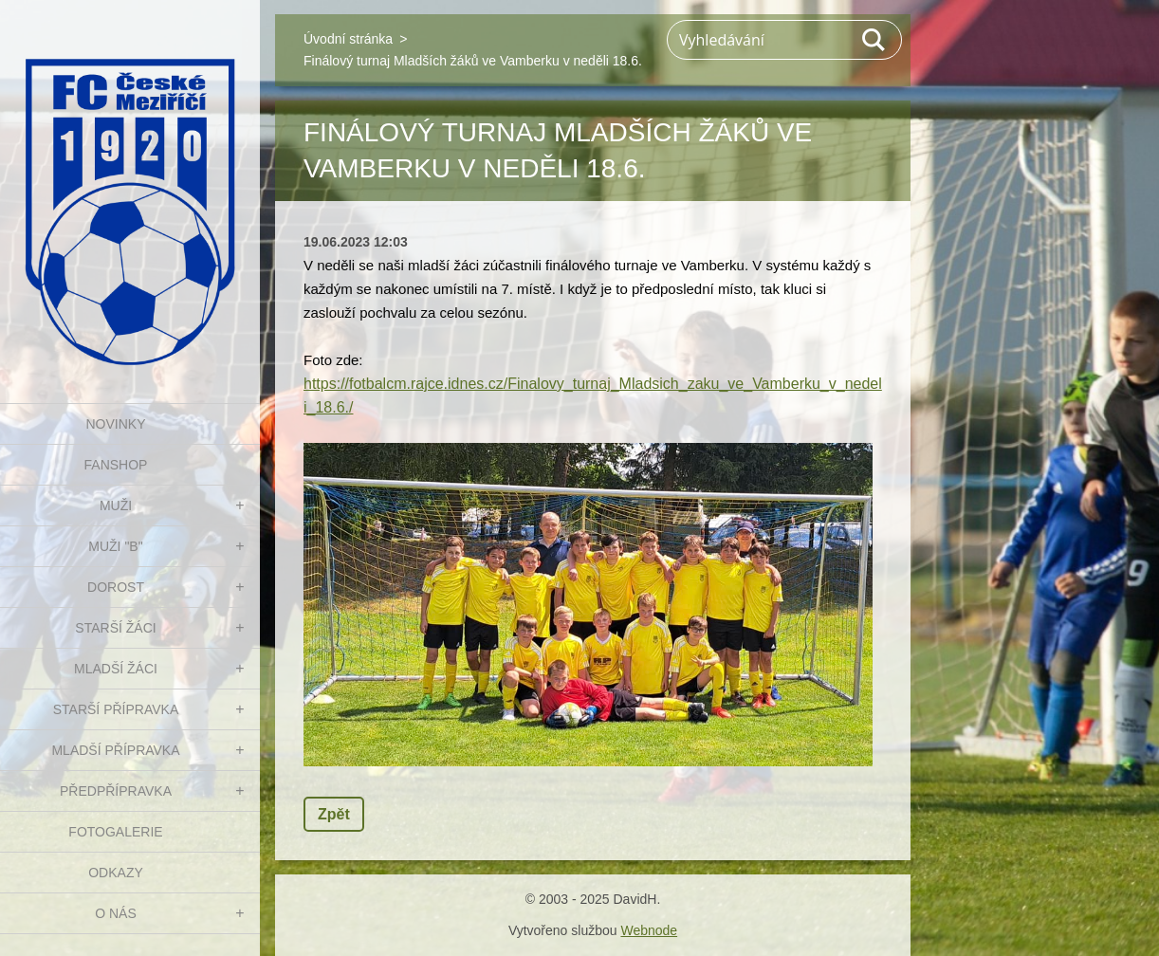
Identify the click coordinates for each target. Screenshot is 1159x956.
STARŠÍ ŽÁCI (115, 627)
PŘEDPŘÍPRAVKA (116, 791)
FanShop (116, 464)
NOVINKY (115, 424)
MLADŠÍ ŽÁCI (115, 668)
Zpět (334, 814)
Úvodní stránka (348, 38)
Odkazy (115, 872)
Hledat (874, 40)
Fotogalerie (115, 831)
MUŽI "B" (115, 546)
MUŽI (116, 505)
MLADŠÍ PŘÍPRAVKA (115, 750)
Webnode (648, 930)
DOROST (115, 587)
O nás (116, 913)
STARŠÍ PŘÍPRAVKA (116, 709)
